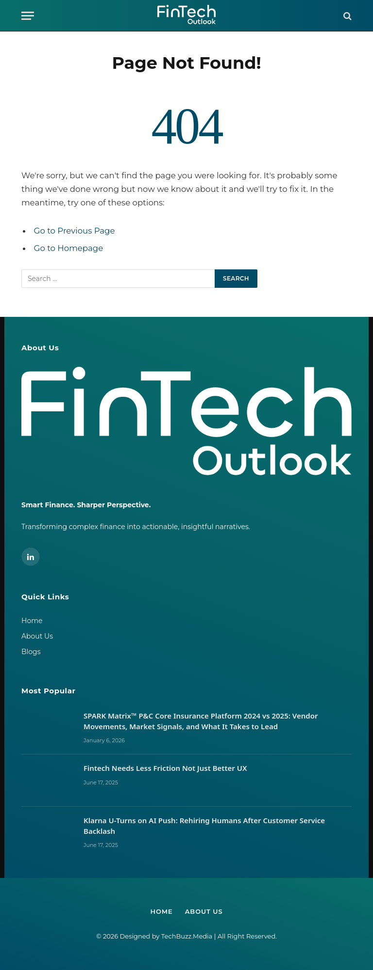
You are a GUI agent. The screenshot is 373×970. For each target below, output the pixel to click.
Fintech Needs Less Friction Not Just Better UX (166, 768)
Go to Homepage (68, 248)
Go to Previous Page (74, 230)
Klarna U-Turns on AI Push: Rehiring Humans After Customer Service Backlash (204, 825)
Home (31, 620)
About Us (37, 636)
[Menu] (27, 16)
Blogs (31, 651)
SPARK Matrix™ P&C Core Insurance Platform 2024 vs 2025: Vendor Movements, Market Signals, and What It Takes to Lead (201, 721)
